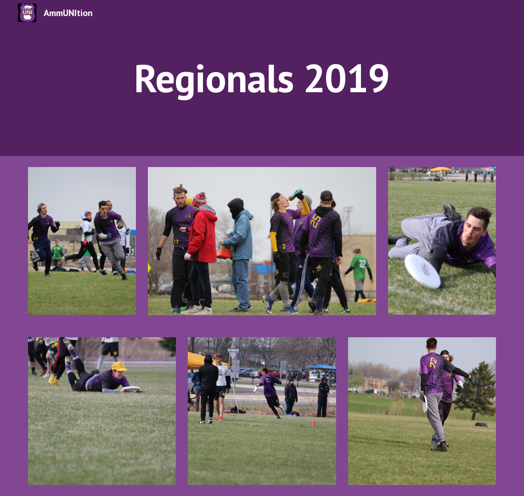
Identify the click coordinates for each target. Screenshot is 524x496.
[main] (262, 78)
